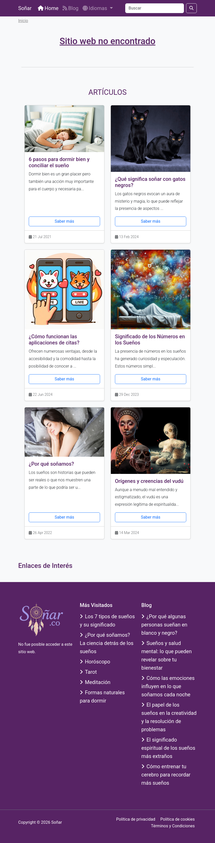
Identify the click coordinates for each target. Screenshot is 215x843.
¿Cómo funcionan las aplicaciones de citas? (54, 339)
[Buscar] (154, 8)
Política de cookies (177, 819)
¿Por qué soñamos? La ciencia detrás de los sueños (106, 643)
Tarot (88, 672)
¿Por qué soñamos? (51, 464)
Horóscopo (95, 662)
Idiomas (96, 8)
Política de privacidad (135, 819)
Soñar (25, 8)
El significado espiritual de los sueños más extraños (168, 748)
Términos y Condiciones (173, 825)
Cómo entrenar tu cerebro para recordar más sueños (165, 774)
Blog (71, 8)
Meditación (95, 682)
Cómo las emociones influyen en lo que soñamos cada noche (168, 686)
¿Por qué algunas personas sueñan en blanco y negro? (164, 624)
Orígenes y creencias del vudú (149, 481)
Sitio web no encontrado (107, 41)
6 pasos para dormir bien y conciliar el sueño (59, 162)
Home (48, 8)
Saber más (64, 221)
